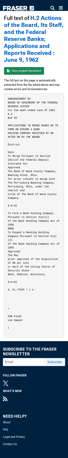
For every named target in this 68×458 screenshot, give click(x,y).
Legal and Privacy (14, 437)
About (6, 422)
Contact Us (10, 444)
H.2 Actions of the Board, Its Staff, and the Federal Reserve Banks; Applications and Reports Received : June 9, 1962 (33, 39)
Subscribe (54, 362)
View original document (24, 71)
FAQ (5, 429)
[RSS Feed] (12, 399)
